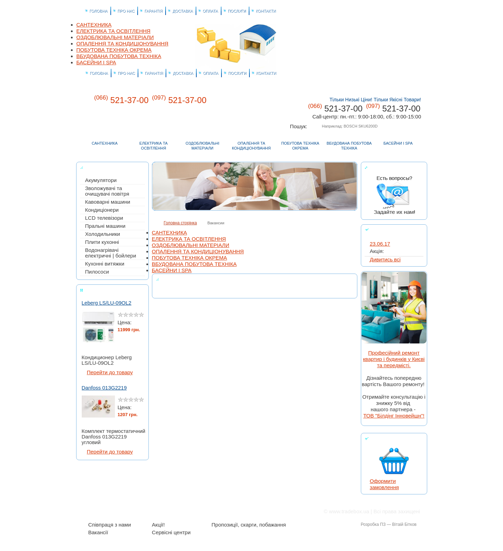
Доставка (175, 511)
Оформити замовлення (384, 484)
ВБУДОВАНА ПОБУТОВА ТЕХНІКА (118, 56)
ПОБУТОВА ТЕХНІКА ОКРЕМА (114, 50)
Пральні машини (105, 226)
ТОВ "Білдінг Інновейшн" (393, 416)
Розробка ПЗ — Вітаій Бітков (389, 524)
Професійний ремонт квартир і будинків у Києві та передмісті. (393, 359)
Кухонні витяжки (104, 264)
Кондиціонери (102, 210)
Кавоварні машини (107, 202)
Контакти (412, 30)
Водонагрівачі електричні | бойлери (110, 253)
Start (145, 375)
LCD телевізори (104, 218)
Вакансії (98, 532)
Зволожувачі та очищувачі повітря (107, 191)
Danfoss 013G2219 (104, 388)
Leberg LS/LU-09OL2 (107, 303)
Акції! (158, 525)
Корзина (400, 30)
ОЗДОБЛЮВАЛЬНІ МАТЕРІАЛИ (115, 37)
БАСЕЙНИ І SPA (96, 62)
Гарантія (146, 511)
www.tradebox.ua (349, 511)
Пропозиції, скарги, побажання (249, 525)
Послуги (228, 511)
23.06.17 (380, 244)
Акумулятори (101, 180)
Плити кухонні (102, 242)
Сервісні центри (171, 532)
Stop (79, 375)
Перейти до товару (110, 373)
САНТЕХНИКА (94, 25)
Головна (387, 30)
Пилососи (97, 272)
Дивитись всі (385, 259)
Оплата (203, 511)
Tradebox (342, 78)
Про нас (120, 511)
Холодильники (102, 234)
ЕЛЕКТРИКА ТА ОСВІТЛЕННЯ (113, 31)
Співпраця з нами (109, 525)
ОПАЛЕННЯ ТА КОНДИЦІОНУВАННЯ (122, 43)
